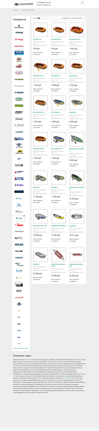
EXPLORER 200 (55, 76)
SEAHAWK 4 (54, 187)
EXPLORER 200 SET (38, 76)
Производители (19, 20)
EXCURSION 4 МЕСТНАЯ (40, 226)
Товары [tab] (36, 18)
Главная (15, 10)
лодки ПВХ (67, 378)
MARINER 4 (36, 264)
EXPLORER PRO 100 (75, 39)
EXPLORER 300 (73, 76)
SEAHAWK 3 (36, 187)
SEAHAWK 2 (72, 112)
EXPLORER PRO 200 (39, 112)
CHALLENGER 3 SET (57, 149)
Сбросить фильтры (21, 348)
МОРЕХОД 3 (73, 226)
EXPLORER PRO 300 (39, 149)
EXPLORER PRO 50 (56, 39)
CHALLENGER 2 (55, 112)
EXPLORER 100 (37, 39)
